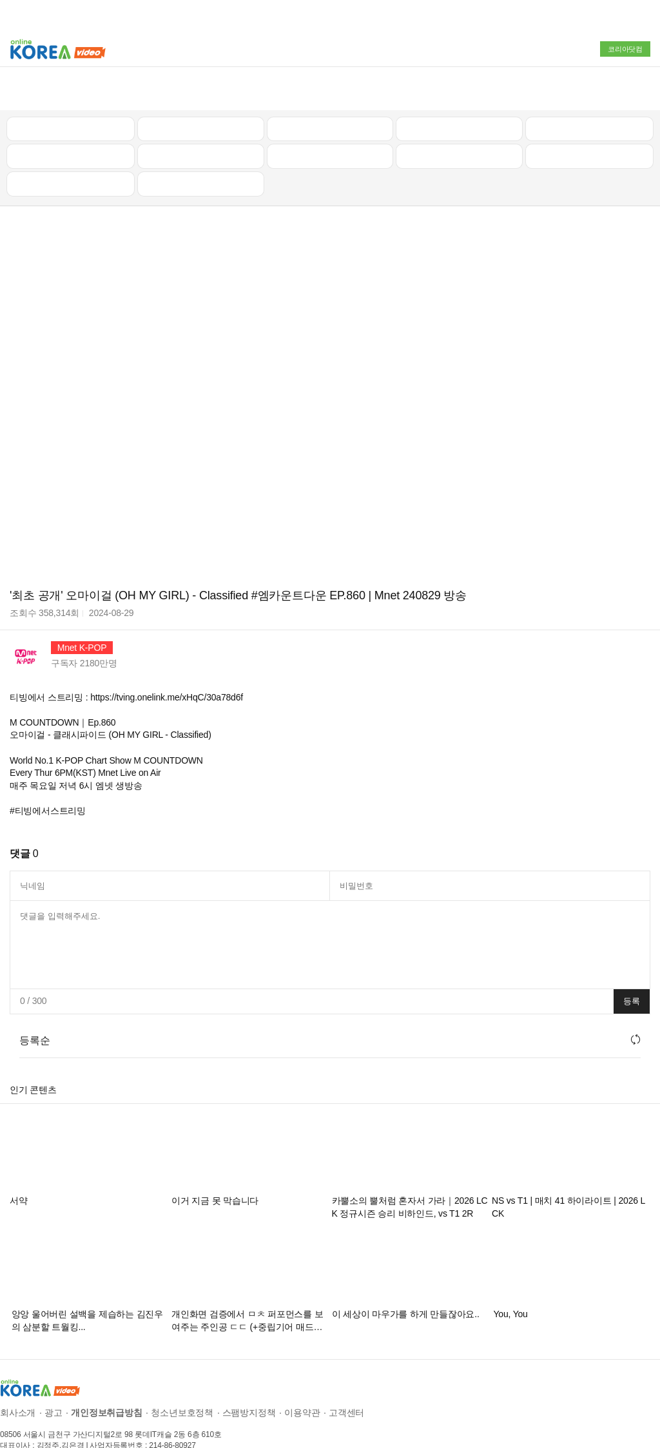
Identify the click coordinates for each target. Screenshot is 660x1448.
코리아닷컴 (625, 49)
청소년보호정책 (182, 1380)
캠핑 (200, 123)
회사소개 (17, 1380)
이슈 (459, 123)
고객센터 (346, 1380)
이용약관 (302, 1380)
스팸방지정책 (249, 1380)
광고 (53, 1380)
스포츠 (589, 123)
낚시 (71, 123)
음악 (200, 150)
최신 (71, 95)
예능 (330, 123)
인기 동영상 (200, 95)
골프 (589, 95)
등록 (631, 968)
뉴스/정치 (330, 95)
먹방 (71, 150)
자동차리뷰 (459, 95)
